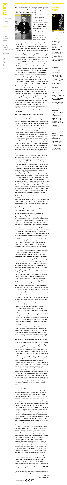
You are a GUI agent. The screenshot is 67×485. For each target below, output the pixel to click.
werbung (5, 40)
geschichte (5, 38)
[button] (32, 480)
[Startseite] (5, 14)
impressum (5, 42)
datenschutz (5, 45)
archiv (6, 26)
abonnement (8, 18)
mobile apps (8, 23)
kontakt (4, 43)
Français (9, 53)
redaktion (5, 36)
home (4, 34)
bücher (6, 21)
